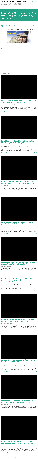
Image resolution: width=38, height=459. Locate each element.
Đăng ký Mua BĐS (8, 7)
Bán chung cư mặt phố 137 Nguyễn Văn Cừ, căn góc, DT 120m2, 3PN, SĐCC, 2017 (17, 223)
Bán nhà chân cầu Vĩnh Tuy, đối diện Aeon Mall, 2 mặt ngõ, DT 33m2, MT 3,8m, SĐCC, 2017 (18, 320)
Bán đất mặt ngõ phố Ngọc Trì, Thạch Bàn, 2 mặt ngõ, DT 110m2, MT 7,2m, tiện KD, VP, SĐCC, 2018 (18, 182)
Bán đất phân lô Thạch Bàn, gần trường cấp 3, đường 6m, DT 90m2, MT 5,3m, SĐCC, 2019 (17, 401)
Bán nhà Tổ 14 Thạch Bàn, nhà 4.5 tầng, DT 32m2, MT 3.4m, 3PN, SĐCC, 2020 (18, 361)
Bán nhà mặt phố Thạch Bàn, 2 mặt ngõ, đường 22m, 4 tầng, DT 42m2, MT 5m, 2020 (17, 142)
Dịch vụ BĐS (21, 7)
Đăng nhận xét (6, 111)
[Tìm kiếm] (33, 1)
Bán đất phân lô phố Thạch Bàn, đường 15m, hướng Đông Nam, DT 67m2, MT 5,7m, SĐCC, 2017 (18, 442)
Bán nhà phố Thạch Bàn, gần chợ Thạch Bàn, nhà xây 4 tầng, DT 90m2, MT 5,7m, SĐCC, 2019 (18, 264)
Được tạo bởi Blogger (19, 455)
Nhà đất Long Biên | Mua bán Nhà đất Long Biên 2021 (15, 1)
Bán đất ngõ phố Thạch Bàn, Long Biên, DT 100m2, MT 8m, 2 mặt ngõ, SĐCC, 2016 (18, 280)
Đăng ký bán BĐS (15, 7)
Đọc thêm (35, 111)
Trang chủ (2, 7)
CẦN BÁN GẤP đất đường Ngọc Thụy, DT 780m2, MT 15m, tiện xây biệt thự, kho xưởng (18, 101)
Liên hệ (26, 7)
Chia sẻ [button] (2, 49)
